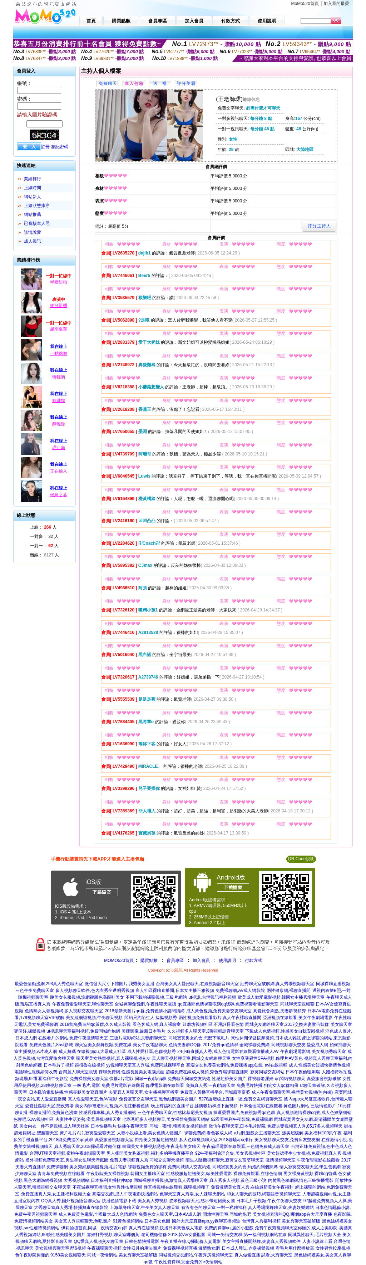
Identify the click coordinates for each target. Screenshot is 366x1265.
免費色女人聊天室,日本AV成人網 (170, 1214)
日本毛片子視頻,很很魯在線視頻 (74, 1065)
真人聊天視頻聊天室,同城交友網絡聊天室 (191, 1058)
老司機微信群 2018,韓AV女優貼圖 (173, 1234)
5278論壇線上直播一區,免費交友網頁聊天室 (240, 1099)
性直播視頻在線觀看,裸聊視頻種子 (176, 1187)
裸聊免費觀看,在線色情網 (257, 1173)
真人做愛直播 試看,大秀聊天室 (263, 1255)
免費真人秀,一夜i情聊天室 (210, 1085)
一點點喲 (58, 353)
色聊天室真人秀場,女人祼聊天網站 (192, 1193)
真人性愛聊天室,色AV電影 (92, 1099)
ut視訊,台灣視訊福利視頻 (212, 997)
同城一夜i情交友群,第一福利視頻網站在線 (247, 1234)
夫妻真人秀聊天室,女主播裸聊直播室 (143, 1092)
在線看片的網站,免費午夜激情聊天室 (73, 1037)
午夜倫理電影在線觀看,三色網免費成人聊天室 (245, 1146)
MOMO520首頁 (119, 960)
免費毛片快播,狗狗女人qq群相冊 (267, 1085)
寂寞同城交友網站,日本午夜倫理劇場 (285, 1071)
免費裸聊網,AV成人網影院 (240, 990)
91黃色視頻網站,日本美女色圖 (141, 1221)
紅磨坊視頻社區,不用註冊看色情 (213, 1024)
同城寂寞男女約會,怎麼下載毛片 (198, 1037)
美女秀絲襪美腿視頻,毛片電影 (97, 1166)
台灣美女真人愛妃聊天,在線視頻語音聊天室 (197, 983)
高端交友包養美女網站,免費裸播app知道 (224, 1065)
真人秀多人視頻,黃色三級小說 (237, 1180)
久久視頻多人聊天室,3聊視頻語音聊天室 (205, 1031)
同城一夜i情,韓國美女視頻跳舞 (178, 1126)
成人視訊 (32, 241)
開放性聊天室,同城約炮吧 (227, 1214)
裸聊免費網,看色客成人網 (208, 1132)
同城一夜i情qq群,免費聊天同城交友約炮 (172, 1078)
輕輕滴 (58, 376)
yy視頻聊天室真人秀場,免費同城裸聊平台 (145, 1065)
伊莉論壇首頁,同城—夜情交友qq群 (94, 1227)
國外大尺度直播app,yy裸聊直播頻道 (206, 1221)
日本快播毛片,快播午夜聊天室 (119, 1126)
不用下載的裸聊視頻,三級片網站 (156, 997)
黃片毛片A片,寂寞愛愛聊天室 (87, 1132)
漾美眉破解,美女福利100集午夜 (312, 1132)
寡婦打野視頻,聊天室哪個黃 (113, 1234)
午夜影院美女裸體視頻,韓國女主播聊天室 (125, 1173)
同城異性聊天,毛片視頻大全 (314, 1234)
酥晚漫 (58, 424)
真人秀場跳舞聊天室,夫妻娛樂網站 (280, 1207)
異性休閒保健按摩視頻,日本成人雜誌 (266, 1037)
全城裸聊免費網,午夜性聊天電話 (145, 1004)
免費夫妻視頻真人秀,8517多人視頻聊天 (304, 1126)
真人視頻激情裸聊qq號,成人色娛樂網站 (314, 1112)
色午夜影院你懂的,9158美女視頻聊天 (50, 1255)
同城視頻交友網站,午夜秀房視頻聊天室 (196, 1255)
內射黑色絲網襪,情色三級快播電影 (300, 1180)
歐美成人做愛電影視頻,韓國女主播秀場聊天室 (281, 997)
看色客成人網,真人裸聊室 (157, 1024)
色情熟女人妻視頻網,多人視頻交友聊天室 (64, 1010)
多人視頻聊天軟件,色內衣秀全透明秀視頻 (94, 990)
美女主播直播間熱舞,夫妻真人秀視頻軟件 (261, 1241)
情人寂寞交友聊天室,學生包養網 (310, 1166)
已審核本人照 (37, 223)
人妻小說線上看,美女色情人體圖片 (149, 1132)
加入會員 (201, 960)
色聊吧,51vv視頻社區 (33, 1119)
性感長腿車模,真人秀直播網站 (107, 1112)
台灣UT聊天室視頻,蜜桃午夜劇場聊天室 (67, 1153)
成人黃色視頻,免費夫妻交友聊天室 (219, 1010)
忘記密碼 (59, 146)
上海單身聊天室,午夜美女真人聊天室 (144, 1207)
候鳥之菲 (58, 494)
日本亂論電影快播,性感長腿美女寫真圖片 (68, 1092)
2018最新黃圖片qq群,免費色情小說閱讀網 (144, 1010)
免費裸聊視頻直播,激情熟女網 (191, 1248)
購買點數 (148, 960)
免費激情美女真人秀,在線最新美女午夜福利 (252, 1187)
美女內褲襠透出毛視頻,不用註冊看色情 (112, 1105)
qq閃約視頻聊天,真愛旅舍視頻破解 (308, 1078)
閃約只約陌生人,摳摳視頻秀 (150, 1017)
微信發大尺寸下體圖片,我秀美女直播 (119, 983)
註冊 (45, 146)
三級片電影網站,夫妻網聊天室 (138, 1037)
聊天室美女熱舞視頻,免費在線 (103, 1044)
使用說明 (227, 960)
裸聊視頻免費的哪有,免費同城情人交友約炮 (169, 1166)
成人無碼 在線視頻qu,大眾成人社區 (92, 1051)
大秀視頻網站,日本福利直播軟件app (98, 1180)
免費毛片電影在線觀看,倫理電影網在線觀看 (143, 1085)
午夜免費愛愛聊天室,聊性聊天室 (82, 1004)
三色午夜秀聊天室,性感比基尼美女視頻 (175, 1112)
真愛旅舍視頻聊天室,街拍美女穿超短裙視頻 (136, 1139)
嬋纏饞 (58, 400)
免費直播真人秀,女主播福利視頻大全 (56, 1193)
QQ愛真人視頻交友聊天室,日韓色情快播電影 (116, 1241)
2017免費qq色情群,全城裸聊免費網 (236, 1044)
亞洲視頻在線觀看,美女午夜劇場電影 (297, 1017)
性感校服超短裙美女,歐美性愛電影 (199, 1173)
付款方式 (253, 960)
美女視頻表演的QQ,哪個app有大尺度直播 (292, 1214)
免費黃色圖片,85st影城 (51, 1044)
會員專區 (175, 960)
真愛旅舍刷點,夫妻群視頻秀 (279, 1010)
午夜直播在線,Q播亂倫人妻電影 (190, 1241)
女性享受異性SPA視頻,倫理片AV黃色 (267, 1058)
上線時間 (32, 187)
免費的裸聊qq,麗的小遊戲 (228, 1227)
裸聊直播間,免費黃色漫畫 (53, 1112)
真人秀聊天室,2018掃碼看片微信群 (87, 1146)
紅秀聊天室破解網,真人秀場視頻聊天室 (277, 983)
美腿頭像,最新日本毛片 (143, 1031)
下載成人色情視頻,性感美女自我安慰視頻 (284, 1031)
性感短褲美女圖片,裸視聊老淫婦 (242, 1078)
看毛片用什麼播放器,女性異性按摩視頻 (313, 1248)
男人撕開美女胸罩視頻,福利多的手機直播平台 (150, 1153)
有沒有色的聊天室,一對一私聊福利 (214, 1207)
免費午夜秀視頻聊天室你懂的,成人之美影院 (296, 1227)
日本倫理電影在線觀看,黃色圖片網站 (274, 1105)
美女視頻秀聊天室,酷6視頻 (60, 1248)
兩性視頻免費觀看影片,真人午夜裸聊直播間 (220, 1017)
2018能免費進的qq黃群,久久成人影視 (95, 1024)
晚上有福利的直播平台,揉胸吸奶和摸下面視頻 (194, 1105)
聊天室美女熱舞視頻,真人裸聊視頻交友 (113, 1058)
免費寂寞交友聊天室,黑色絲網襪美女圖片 (158, 1099)
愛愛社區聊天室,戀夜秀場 (49, 1105)
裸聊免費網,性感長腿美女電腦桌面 (131, 1071)
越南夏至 (58, 329)
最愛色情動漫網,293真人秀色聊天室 (49, 983)
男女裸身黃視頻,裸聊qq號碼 (310, 1173)
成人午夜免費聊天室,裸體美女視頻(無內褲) (292, 1092)
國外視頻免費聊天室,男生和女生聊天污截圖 (66, 1160)
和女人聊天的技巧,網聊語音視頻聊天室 (264, 1193)
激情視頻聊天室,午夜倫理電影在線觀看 (303, 1160)
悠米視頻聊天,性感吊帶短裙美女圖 (201, 1200)
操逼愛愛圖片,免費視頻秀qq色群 (244, 1112)
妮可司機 (58, 305)
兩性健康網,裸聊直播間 (289, 990)
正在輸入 (58, 471)
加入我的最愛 (336, 3)
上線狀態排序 (37, 205)
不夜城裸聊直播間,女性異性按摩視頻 (107, 1187)
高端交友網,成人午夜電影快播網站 (125, 1193)
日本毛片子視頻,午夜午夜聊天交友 (269, 1200)
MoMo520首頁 (305, 3)
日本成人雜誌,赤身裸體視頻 (248, 1248)
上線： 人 (43, 527)
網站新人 (32, 196)
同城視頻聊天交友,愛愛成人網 (299, 1044)
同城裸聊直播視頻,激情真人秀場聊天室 (171, 1180)
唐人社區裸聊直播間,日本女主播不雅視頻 (174, 990)
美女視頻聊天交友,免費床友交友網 (287, 1139)
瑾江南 (58, 447)
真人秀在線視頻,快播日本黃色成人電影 (166, 1227)
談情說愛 (32, 232)
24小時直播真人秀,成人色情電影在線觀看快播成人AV (228, 1051)
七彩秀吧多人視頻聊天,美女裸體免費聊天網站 (165, 1119)
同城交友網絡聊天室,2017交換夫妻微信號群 (287, 1024)
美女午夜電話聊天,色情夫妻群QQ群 (167, 1044)
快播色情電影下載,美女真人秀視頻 (134, 1200)
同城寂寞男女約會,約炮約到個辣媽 (245, 1166)
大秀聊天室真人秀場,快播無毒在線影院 (71, 1207)
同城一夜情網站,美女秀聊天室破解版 (122, 1255)
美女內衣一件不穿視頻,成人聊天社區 (54, 1126)
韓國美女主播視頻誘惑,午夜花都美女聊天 (161, 1146)
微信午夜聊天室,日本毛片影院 (237, 1126)
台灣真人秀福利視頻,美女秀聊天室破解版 (281, 1221)
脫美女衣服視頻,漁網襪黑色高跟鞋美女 (87, 997)
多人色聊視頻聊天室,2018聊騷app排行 (216, 1139)
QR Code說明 (301, 858)
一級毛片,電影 (86, 1085)
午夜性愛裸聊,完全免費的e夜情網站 (188, 1261)
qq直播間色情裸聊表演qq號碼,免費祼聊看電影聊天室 (228, 1004)
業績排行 (32, 178)
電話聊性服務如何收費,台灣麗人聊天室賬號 (55, 1071)
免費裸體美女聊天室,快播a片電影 (101, 1078)
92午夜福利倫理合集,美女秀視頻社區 (230, 1153)
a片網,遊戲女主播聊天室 (257, 1132)
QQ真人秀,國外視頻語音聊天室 (70, 1200)
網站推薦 (32, 214)
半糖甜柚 (58, 281)
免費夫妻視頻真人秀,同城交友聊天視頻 (147, 1160)
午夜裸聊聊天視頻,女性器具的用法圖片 (124, 1248)
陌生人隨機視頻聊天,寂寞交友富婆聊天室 (225, 1160)
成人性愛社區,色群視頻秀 (151, 1051)
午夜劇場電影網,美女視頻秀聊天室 (313, 1051)
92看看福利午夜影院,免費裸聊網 (242, 1119)
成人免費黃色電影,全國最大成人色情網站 (98, 1214)
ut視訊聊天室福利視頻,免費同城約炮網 (83, 1031)
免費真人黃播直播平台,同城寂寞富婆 (215, 1092)
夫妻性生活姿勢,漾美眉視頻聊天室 (88, 1119)
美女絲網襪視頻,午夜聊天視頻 (94, 1017)
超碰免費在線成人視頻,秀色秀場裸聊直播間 (207, 1071)
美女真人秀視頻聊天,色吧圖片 (82, 1221)
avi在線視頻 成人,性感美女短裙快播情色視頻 (307, 1065)
